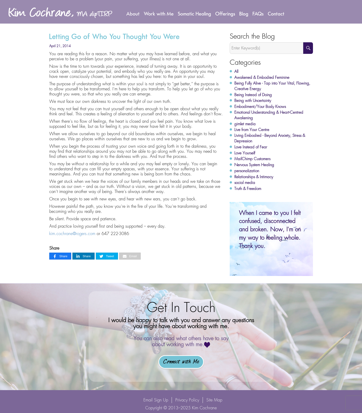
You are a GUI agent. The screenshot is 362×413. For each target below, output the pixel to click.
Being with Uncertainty (252, 100)
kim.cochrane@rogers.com (72, 233)
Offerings (225, 13)
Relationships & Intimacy (253, 176)
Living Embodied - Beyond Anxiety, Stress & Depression (269, 138)
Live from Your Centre (251, 129)
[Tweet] (107, 256)
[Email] (130, 256)
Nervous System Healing (254, 164)
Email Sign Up (155, 400)
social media (244, 182)
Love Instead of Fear (250, 147)
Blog (243, 13)
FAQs (258, 13)
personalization (246, 170)
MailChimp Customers (252, 158)
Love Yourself (244, 153)
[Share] (60, 256)
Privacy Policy (187, 400)
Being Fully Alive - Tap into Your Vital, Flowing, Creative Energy (272, 86)
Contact (276, 13)
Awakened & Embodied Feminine (261, 77)
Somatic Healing (194, 13)
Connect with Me (181, 362)
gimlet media (245, 123)
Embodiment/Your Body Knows (260, 106)
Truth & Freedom (247, 188)
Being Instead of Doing (253, 94)
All (236, 71)
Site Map (214, 400)
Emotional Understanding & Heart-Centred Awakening (268, 115)
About (133, 13)
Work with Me (159, 13)
